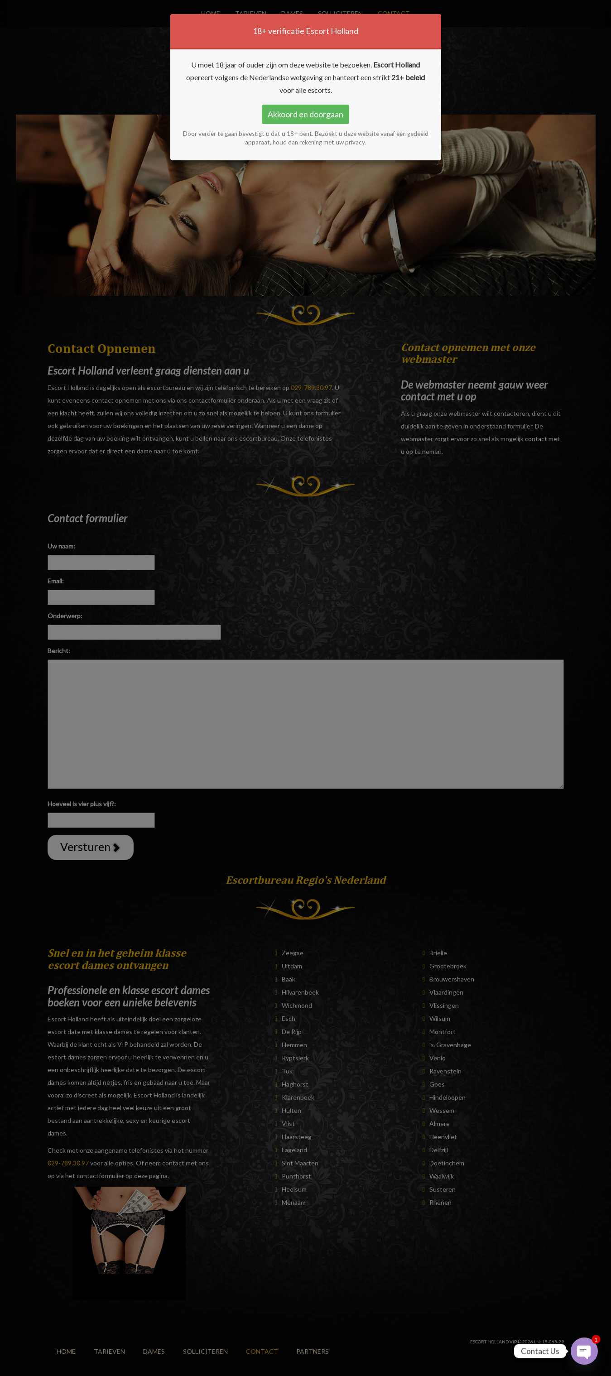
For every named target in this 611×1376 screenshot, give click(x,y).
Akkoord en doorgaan (305, 114)
